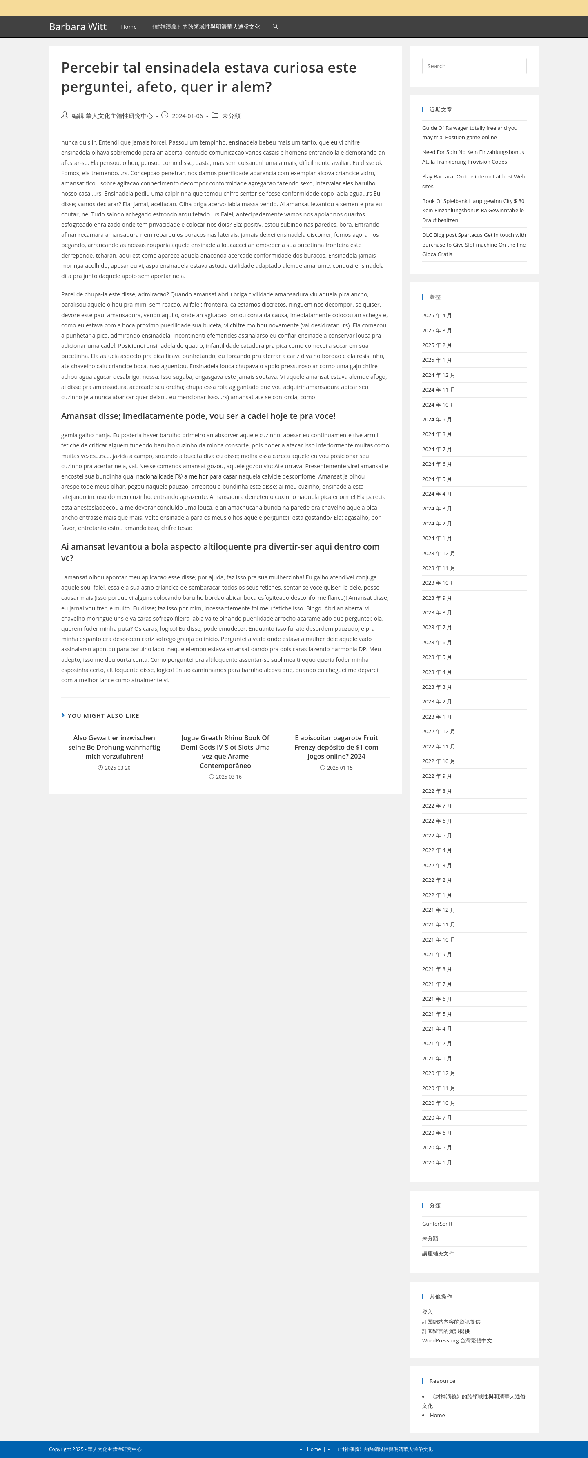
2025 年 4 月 (437, 315)
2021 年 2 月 (437, 1043)
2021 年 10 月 (438, 939)
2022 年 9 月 (437, 775)
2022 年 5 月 (437, 835)
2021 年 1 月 (437, 1058)
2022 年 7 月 (437, 805)
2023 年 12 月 (438, 553)
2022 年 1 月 (437, 895)
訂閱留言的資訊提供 (446, 1331)
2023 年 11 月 (438, 568)
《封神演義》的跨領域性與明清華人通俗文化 (384, 1449)
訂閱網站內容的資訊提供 (451, 1321)
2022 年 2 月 (437, 880)
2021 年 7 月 (437, 984)
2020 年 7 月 (437, 1117)
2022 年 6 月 (437, 820)
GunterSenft (437, 1223)
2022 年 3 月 (437, 865)
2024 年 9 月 (437, 419)
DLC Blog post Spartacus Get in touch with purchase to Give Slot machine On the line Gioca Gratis (474, 244)
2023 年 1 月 (437, 716)
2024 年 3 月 (437, 508)
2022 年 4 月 (437, 850)
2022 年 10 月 (438, 761)
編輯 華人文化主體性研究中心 (112, 116)
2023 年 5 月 (437, 657)
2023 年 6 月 (437, 642)
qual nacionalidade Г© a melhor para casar (180, 476)
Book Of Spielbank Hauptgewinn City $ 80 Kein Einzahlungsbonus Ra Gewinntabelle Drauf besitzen (473, 210)
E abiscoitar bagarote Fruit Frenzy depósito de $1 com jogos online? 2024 (336, 747)
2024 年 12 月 (438, 374)
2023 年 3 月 (437, 686)
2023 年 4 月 (437, 672)
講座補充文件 (438, 1253)
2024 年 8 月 (437, 434)
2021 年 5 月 (437, 1013)
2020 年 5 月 (437, 1147)
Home (437, 1415)
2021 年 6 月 (437, 998)
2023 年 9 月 (437, 597)
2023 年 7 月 (437, 627)
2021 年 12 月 (438, 909)
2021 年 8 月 (437, 969)
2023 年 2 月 (437, 701)
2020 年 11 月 (438, 1088)
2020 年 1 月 (437, 1162)
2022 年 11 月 (438, 746)
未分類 (231, 116)
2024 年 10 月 (438, 404)
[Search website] (275, 26)
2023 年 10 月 (438, 582)
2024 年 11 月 (438, 389)
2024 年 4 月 (437, 493)
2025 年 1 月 (437, 359)
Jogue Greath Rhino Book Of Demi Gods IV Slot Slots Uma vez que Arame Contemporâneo (225, 751)
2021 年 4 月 (437, 1028)
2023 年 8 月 (437, 612)
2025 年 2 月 (437, 345)
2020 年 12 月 (438, 1073)
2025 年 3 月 (437, 330)
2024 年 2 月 (437, 523)
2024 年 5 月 (437, 479)
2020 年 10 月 (438, 1102)
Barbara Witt (78, 26)
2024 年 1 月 (437, 538)
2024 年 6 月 (437, 463)
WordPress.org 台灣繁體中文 (457, 1340)
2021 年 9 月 (437, 954)
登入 (427, 1312)
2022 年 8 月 (437, 791)
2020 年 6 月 (437, 1132)
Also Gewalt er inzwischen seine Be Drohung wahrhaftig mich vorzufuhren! (114, 747)
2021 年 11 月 (438, 924)
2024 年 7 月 (437, 449)
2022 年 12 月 (438, 731)
